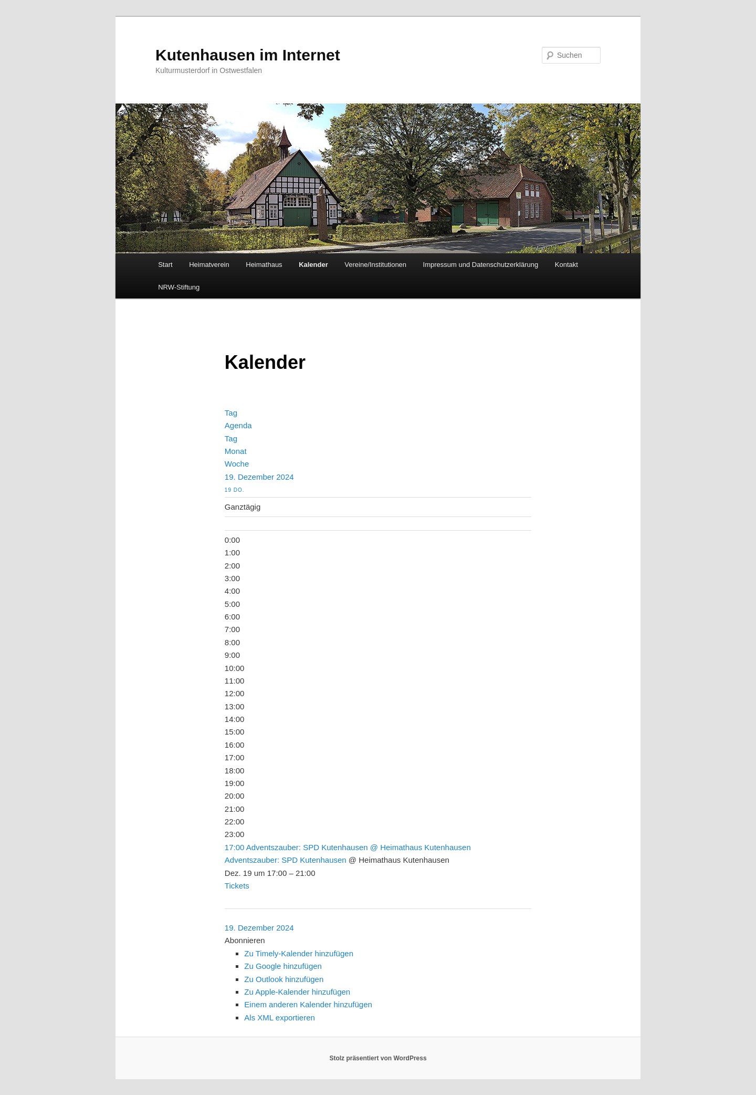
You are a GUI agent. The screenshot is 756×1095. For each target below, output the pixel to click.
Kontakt (566, 264)
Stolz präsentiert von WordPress (377, 1058)
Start (165, 264)
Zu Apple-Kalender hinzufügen (297, 991)
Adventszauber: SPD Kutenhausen (285, 859)
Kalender (313, 264)
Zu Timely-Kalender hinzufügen (298, 953)
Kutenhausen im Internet (247, 55)
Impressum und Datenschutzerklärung (481, 264)
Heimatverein (209, 264)
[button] (245, 940)
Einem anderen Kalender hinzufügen (308, 1004)
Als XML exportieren (279, 1017)
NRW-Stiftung (179, 287)
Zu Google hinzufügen (283, 966)
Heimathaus (264, 264)
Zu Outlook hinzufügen (283, 979)
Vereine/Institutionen (375, 264)
